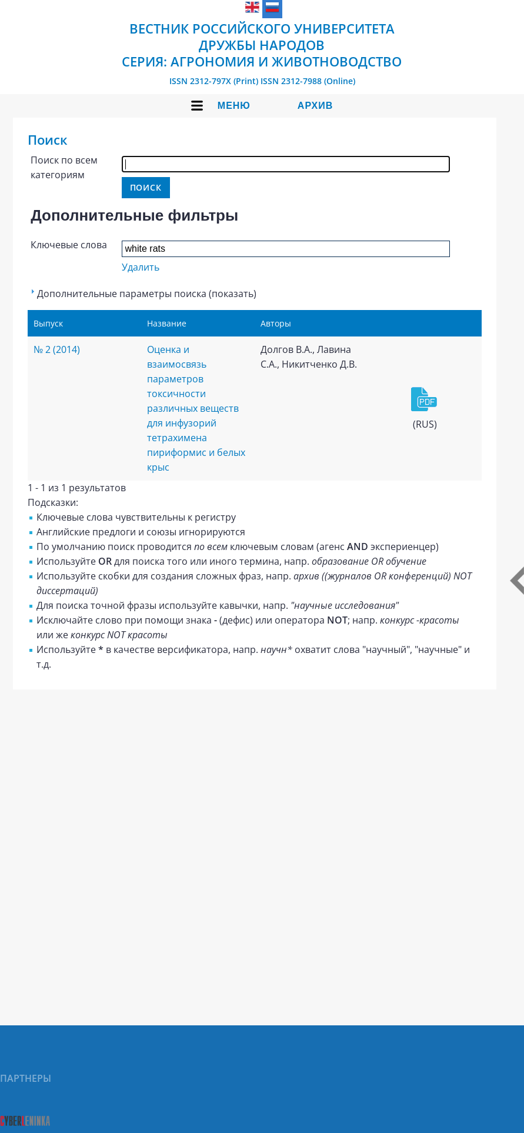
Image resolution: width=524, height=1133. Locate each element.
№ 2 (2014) (57, 349)
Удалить (140, 267)
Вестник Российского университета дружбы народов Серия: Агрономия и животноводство (262, 44)
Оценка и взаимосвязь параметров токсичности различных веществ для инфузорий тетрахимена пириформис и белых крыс (196, 408)
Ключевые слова (69, 244)
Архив (315, 106)
